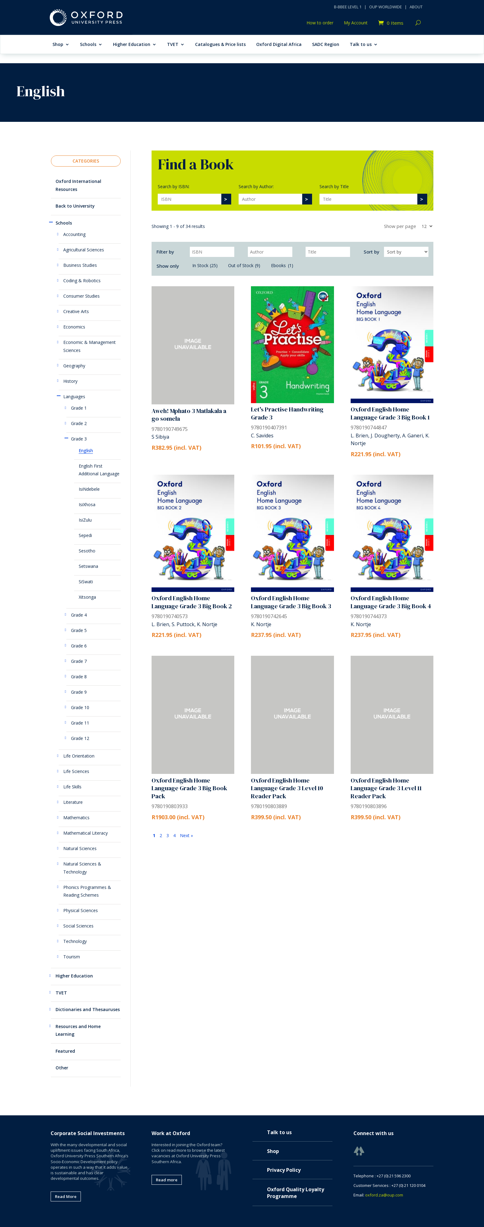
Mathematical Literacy (85, 833)
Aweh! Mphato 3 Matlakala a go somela (189, 415)
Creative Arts (76, 311)
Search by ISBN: (174, 186)
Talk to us (361, 44)
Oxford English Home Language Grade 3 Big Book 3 (291, 602)
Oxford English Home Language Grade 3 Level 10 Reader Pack (287, 788)
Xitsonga (87, 597)
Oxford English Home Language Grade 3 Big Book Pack (189, 788)
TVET (172, 44)
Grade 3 (79, 439)
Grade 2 (79, 423)
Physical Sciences (80, 910)
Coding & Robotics (82, 280)
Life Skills (72, 787)
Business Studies (80, 265)
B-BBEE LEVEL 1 (347, 7)
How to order (320, 23)
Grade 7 (79, 661)
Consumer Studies (81, 296)
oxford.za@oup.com (384, 1195)
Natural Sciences (80, 848)
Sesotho (87, 551)
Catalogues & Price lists (220, 44)
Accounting (74, 234)
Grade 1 (79, 408)
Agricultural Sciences (83, 250)
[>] (225, 199)
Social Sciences (78, 926)
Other (62, 1068)
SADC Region (325, 44)
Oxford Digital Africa (279, 44)
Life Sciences (76, 771)
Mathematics (76, 817)
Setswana (88, 566)
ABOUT (416, 7)
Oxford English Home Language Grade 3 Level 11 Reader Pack (386, 788)
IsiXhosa (87, 504)
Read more (166, 1180)
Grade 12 (80, 738)
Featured (65, 1051)
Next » (186, 835)
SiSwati (86, 582)
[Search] (189, 199)
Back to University (75, 206)
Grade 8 (79, 677)
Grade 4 (79, 615)
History (70, 381)
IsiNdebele (89, 489)
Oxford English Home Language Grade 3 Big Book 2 (192, 602)
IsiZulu (85, 520)
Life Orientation (78, 756)
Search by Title (334, 186)
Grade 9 (79, 692)
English (86, 450)
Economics (74, 327)
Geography (74, 366)
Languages (74, 396)
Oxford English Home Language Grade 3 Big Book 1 (390, 413)
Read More (66, 1196)
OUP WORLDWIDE (385, 7)
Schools (88, 44)
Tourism (71, 957)
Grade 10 (80, 707)
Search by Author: (256, 186)
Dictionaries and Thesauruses (88, 1009)
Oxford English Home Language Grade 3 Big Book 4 (391, 602)
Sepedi (85, 535)
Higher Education (131, 44)
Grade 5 (79, 630)
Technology (75, 941)
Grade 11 (80, 723)
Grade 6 (79, 646)
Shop (57, 44)
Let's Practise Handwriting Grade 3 (287, 413)
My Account (356, 23)
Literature (73, 802)
